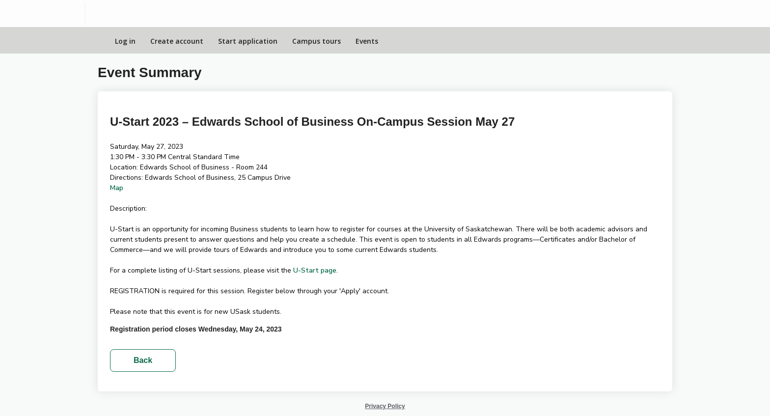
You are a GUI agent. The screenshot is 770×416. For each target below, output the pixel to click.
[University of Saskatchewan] (42, 13)
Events (367, 41)
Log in (125, 41)
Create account (176, 41)
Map (116, 188)
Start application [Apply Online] (247, 41)
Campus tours (316, 41)
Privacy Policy (385, 406)
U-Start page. (315, 270)
